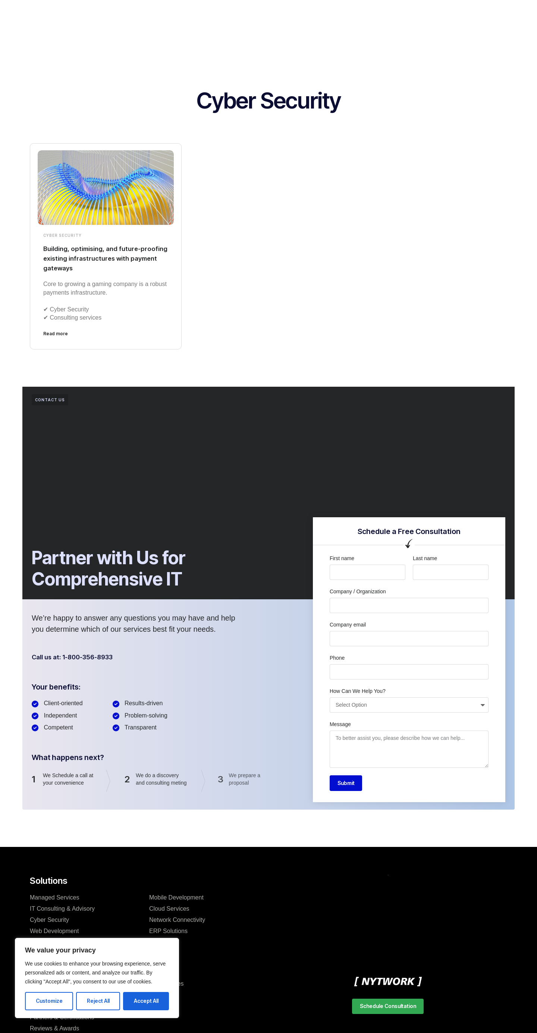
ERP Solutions (168, 932)
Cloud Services (169, 910)
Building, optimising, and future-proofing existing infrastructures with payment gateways (101, 258)
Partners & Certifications (62, 1018)
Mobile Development (176, 898)
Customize (49, 1001)
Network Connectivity (177, 921)
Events (158, 996)
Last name (425, 558)
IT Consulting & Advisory (62, 910)
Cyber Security (62, 235)
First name (342, 558)
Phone (337, 658)
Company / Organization (358, 591)
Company (127, 12)
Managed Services (54, 898)
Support (313, 12)
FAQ (155, 1007)
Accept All (146, 1001)
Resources (240, 12)
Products (201, 12)
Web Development (54, 932)
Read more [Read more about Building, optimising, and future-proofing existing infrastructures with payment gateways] (55, 333)
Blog (155, 973)
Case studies (166, 985)
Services (165, 12)
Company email (348, 625)
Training (278, 12)
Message (340, 724)
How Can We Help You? (358, 691)
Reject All (98, 1001)
